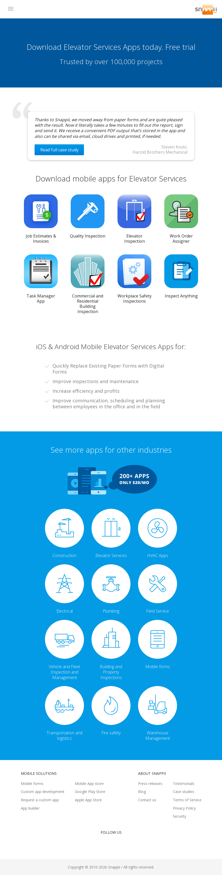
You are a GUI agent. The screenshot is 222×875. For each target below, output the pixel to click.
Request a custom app (40, 799)
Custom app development (42, 791)
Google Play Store (90, 791)
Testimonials (183, 783)
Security (179, 816)
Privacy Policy (184, 808)
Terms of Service (187, 799)
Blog (142, 791)
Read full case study (59, 150)
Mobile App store (89, 783)
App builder (30, 808)
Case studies (183, 791)
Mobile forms (32, 783)
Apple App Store (88, 799)
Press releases (150, 783)
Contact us (147, 799)
